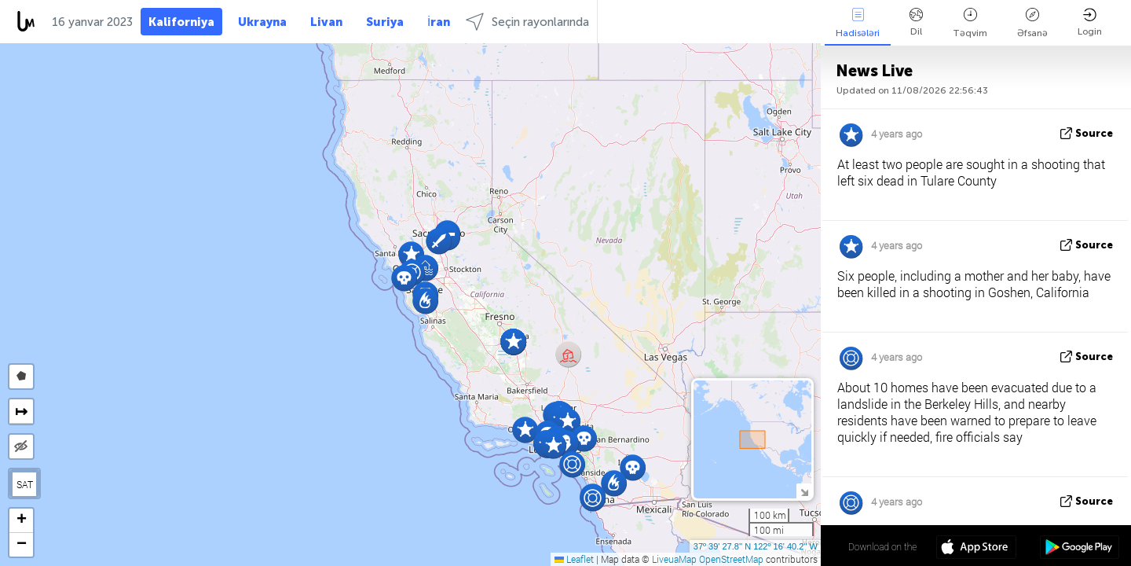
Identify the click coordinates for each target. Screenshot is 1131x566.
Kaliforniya (181, 22)
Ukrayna (262, 22)
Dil (916, 22)
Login (1090, 22)
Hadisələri (858, 23)
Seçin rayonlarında (527, 22)
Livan (326, 22)
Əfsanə (1032, 23)
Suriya (385, 22)
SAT (24, 484)
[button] (572, 464)
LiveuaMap (674, 559)
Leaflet (574, 559)
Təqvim (970, 23)
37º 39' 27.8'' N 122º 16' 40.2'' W (756, 546)
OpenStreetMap (731, 559)
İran (438, 22)
